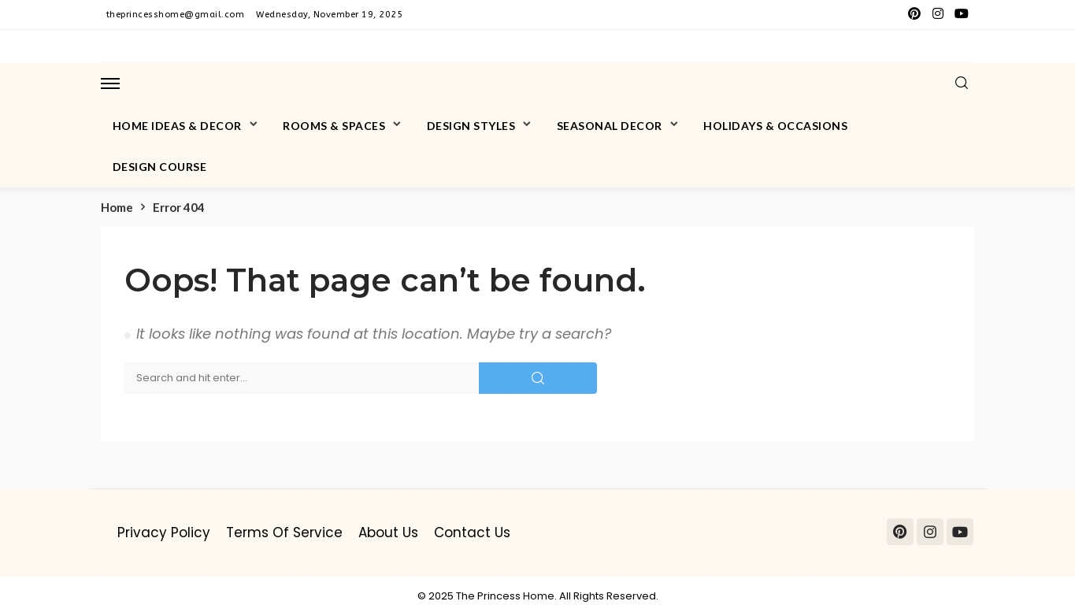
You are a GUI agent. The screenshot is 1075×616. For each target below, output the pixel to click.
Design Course (160, 166)
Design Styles (471, 125)
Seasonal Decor (609, 125)
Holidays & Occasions (775, 125)
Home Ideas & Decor (177, 125)
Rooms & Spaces (334, 125)
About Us (388, 532)
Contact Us (472, 532)
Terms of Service (284, 532)
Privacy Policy (163, 532)
